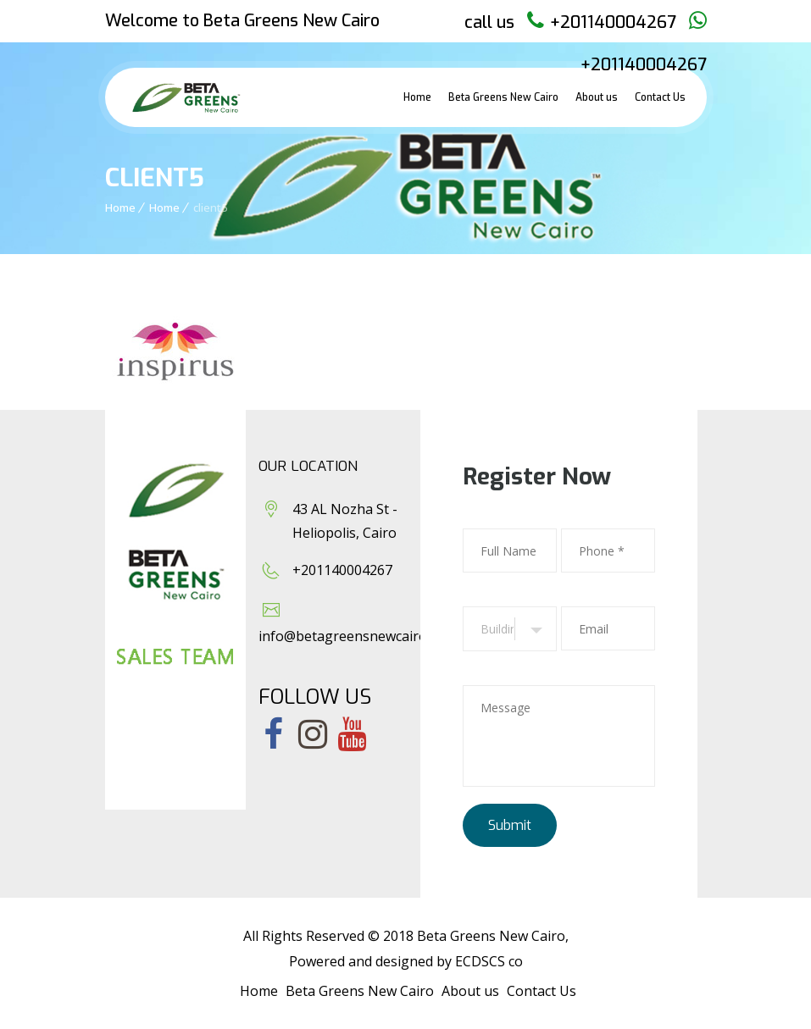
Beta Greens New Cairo (503, 97)
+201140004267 (613, 22)
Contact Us (660, 97)
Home (417, 97)
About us (596, 97)
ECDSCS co (489, 961)
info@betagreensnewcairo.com (357, 636)
